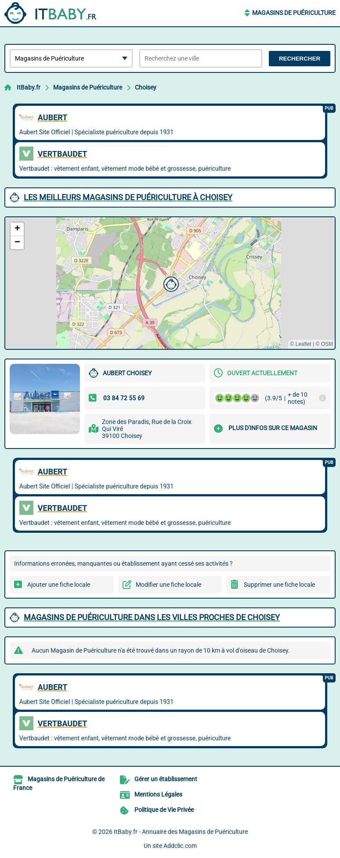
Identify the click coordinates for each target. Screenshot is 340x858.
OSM (327, 344)
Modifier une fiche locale (168, 584)
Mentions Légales (158, 794)
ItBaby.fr (28, 87)
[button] (170, 283)
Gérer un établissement (165, 779)
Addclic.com (180, 845)
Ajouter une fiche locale (58, 584)
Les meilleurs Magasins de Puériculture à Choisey (128, 197)
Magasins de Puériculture (294, 12)
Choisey (145, 87)
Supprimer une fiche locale (279, 584)
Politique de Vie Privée (164, 809)
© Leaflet (300, 344)
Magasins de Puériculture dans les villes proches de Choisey (152, 617)
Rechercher (299, 58)
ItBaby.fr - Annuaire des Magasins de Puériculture (181, 831)
